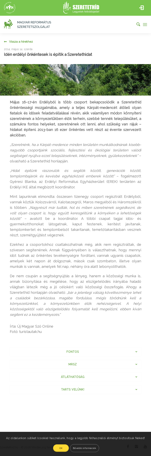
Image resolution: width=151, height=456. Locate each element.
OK (61, 448)
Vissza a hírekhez (21, 42)
